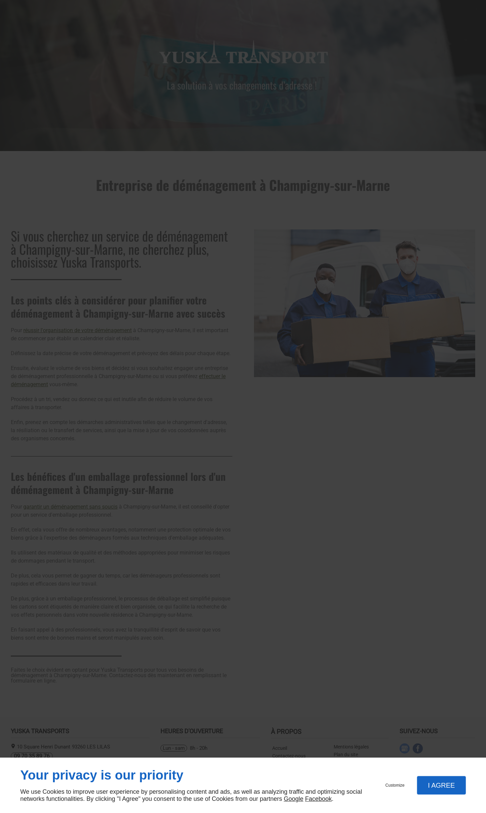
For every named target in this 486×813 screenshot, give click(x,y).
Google (293, 798)
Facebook (318, 798)
